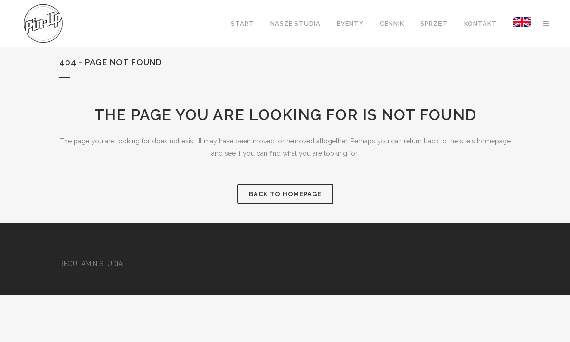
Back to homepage (285, 194)
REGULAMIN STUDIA (91, 263)
